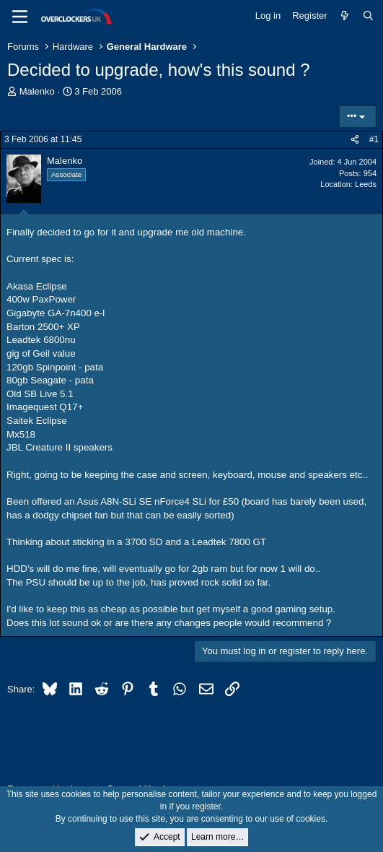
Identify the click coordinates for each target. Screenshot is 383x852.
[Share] (354, 139)
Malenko (37, 91)
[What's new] (345, 16)
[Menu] (20, 16)
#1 (374, 139)
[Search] (368, 16)
